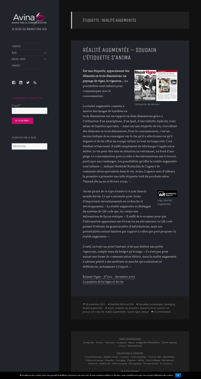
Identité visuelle (110, 357)
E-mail (16, 106)
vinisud (145, 311)
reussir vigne (133, 311)
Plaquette (131, 360)
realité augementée (115, 311)
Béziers (99, 342)
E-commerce (166, 363)
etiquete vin (121, 307)
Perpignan (121, 342)
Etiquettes (109, 360)
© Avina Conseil (130, 371)
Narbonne (110, 342)
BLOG (14, 52)
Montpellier (88, 342)
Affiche (141, 360)
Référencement (119, 363)
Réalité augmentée (92, 307)
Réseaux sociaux (150, 363)
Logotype (124, 357)
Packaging (169, 304)
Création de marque (94, 360)
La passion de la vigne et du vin (103, 282)
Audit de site (104, 363)
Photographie (135, 363)
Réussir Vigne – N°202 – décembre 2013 (109, 277)
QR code (95, 311)
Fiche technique (153, 360)
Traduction (93, 363)
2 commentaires (162, 311)
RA (102, 311)
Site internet (168, 360)
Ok (178, 375)
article (111, 307)
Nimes (131, 342)
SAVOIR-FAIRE (18, 59)
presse (86, 311)
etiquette (134, 307)
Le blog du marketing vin (29, 29)
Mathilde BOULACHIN (121, 304)
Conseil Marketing (93, 357)
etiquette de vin (148, 307)
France (123, 346)
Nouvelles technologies (151, 304)
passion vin (163, 307)
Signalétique (168, 357)
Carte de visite (155, 357)
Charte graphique (139, 357)
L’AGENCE (16, 46)
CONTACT (16, 65)
